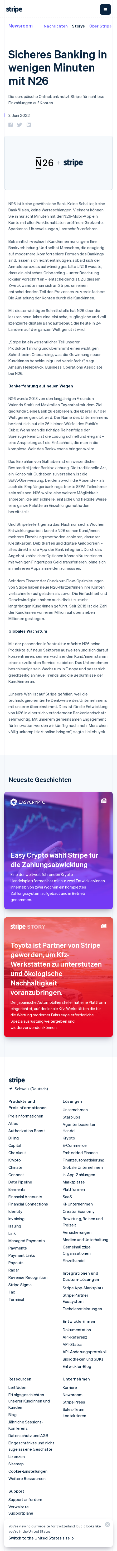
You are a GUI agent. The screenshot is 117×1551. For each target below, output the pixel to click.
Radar (13, 1270)
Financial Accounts (25, 1196)
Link (12, 1233)
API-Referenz (75, 1337)
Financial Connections (28, 1204)
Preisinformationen (25, 1116)
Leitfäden (17, 1387)
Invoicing (16, 1218)
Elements (17, 1189)
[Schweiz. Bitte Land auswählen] (28, 1089)
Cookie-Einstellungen (27, 1471)
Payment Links (21, 1255)
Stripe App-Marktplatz (83, 1287)
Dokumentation (77, 1329)
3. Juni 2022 (19, 115)
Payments (17, 1248)
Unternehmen (75, 1109)
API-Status (72, 1344)
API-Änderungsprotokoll (84, 1351)
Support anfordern (25, 1499)
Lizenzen (16, 1456)
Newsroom (20, 26)
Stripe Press (74, 1402)
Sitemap (16, 1463)
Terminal (16, 1299)
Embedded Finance (80, 1152)
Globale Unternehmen (83, 1167)
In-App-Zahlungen (79, 1174)
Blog (12, 1414)
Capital (14, 1145)
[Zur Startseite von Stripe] (15, 1080)
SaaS (67, 1196)
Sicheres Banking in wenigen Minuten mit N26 (57, 67)
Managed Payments (26, 1240)
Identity (15, 1211)
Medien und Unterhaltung (86, 1239)
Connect (16, 1174)
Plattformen (74, 1189)
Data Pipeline (20, 1182)
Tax (11, 1292)
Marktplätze (74, 1182)
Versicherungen (77, 1232)
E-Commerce (75, 1145)
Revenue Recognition (27, 1277)
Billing (13, 1138)
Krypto (14, 1160)
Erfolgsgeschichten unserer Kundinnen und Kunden (29, 1401)
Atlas (13, 1123)
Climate (15, 1167)
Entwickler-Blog (77, 1366)
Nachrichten (56, 26)
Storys (78, 26)
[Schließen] (107, 1525)
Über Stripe (100, 26)
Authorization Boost (26, 1130)
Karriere (70, 1387)
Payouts (15, 1262)
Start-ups (71, 1117)
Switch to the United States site (41, 1538)
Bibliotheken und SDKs (83, 1359)
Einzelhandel (74, 1260)
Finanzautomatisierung (83, 1160)
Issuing (14, 1226)
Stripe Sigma (20, 1284)
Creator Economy (79, 1211)
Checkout (17, 1152)
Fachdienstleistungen (82, 1308)
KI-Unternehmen (78, 1204)
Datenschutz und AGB (28, 1435)
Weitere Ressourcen (27, 1478)
